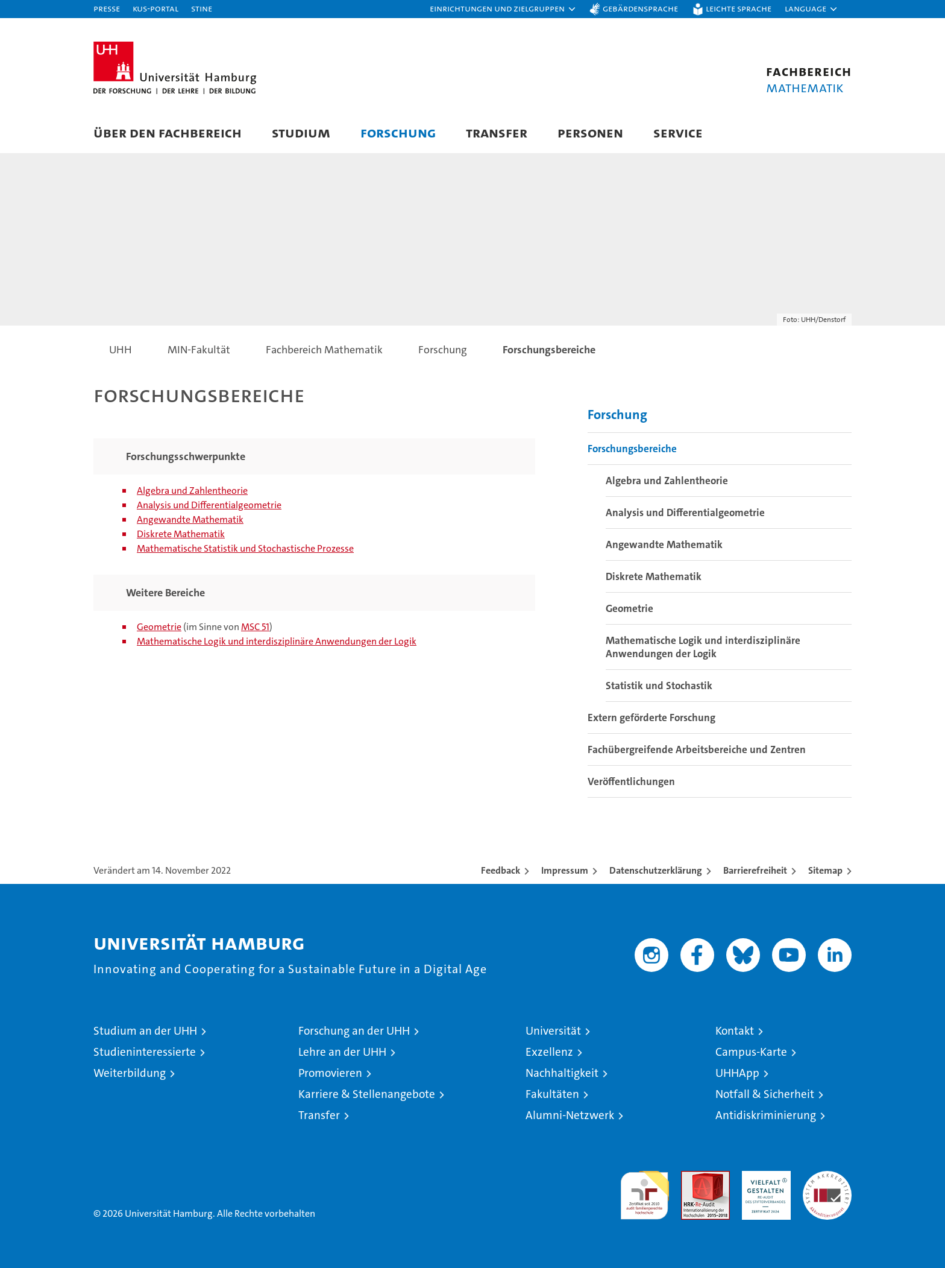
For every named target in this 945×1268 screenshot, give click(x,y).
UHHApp (737, 1072)
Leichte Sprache (738, 8)
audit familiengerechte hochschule (644, 1190)
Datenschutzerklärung (655, 870)
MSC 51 (255, 626)
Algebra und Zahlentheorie (192, 490)
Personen (590, 132)
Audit (692, 1177)
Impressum (564, 870)
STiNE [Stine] (201, 8)
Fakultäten (552, 1094)
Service (678, 132)
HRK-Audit (763, 1177)
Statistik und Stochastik (659, 685)
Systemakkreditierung (827, 1177)
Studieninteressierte (144, 1051)
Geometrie (159, 626)
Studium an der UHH (145, 1030)
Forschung (398, 132)
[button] (503, 9)
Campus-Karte (751, 1051)
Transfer (496, 132)
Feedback (500, 870)
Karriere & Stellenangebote (366, 1094)
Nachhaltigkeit (562, 1072)
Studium (301, 132)
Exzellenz (549, 1051)
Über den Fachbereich (167, 132)
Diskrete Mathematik (181, 534)
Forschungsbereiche (632, 448)
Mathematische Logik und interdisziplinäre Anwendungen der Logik (276, 641)
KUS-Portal (155, 8)
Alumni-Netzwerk (570, 1115)
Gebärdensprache (640, 8)
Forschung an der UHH (354, 1030)
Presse (106, 8)
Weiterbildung (129, 1072)
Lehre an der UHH (342, 1051)
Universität (553, 1030)
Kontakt (734, 1030)
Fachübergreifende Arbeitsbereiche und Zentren (697, 749)
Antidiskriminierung (765, 1115)
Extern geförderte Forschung (651, 717)
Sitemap (825, 870)
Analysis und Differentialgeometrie (209, 505)
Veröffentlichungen (631, 781)
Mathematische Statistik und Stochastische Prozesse (245, 548)
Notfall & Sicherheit (764, 1094)
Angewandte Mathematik (190, 519)
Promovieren (330, 1072)
